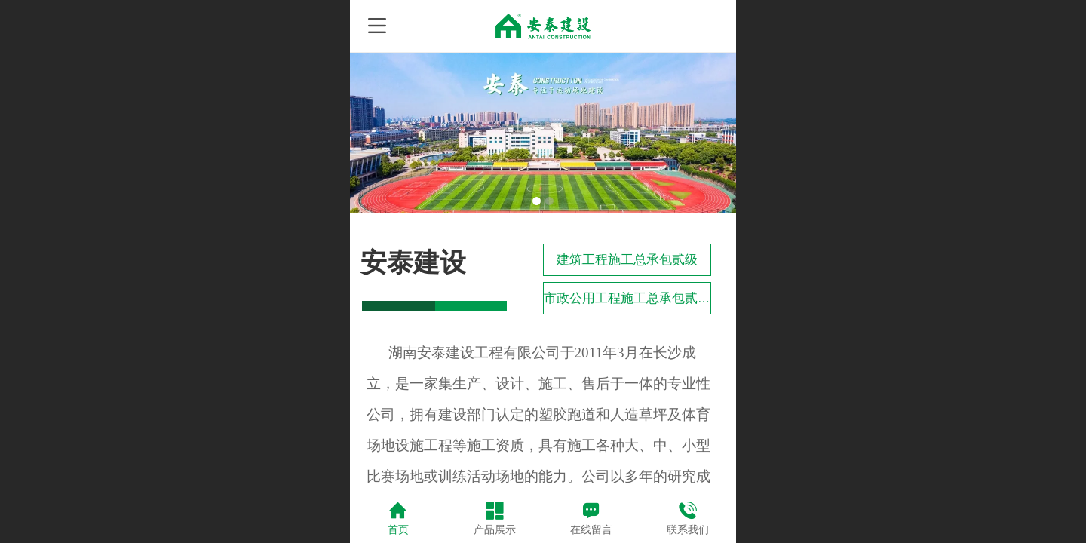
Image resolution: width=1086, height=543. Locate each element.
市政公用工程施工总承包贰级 (627, 298)
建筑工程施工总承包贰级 (627, 260)
